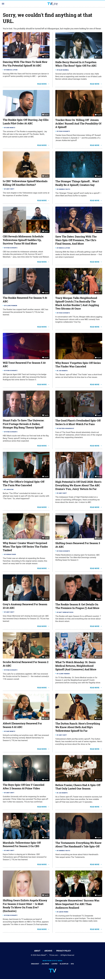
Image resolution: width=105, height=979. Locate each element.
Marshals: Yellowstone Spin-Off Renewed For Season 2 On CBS (22, 844)
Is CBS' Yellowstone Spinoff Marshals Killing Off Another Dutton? (25, 183)
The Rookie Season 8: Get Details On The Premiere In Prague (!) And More (77, 606)
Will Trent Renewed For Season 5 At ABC (24, 364)
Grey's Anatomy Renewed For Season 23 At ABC (25, 606)
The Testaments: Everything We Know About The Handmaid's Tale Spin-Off (78, 844)
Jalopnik (45, 964)
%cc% (46, 57)
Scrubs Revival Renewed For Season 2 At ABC (25, 663)
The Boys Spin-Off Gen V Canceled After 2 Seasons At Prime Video (23, 786)
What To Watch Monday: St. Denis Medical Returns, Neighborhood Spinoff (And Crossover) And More (75, 665)
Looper (54, 964)
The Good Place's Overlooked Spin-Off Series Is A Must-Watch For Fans (78, 422)
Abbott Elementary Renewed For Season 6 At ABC (22, 725)
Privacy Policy (63, 950)
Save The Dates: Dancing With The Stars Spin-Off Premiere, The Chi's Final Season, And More (76, 240)
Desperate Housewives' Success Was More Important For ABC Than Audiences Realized (77, 904)
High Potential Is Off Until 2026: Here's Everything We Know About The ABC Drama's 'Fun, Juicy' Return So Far (78, 485)
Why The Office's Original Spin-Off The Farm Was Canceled (23, 483)
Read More (42, 84)
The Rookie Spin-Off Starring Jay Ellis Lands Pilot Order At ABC (25, 121)
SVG (72, 964)
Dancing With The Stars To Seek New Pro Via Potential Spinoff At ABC (25, 63)
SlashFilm (64, 964)
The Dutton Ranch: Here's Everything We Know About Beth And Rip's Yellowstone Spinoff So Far (77, 727)
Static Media (41, 955)
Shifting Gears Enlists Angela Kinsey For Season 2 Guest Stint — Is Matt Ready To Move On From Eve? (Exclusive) (25, 906)
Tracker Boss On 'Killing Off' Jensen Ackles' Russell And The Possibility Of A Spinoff (78, 123)
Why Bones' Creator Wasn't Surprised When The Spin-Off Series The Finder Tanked (25, 546)
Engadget (35, 964)
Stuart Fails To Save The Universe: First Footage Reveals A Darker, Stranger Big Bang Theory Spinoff (23, 424)
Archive (48, 950)
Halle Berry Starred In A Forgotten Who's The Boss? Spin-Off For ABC (76, 64)
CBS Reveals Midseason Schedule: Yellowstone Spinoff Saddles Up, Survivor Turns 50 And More (23, 240)
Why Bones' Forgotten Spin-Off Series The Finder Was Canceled (78, 364)
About (37, 950)
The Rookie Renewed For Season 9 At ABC (25, 299)
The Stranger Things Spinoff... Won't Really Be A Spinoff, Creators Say (77, 183)
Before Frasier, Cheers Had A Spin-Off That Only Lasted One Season (77, 786)
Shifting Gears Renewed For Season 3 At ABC (77, 544)
